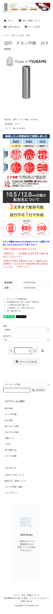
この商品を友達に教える (18, 305)
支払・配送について (29, 20)
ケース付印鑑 (11, 414)
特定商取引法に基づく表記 (16, 598)
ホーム (9, 20)
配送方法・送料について (15, 481)
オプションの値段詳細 (17, 299)
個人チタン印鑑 (18, 35)
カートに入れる (26, 361)
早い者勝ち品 (11, 450)
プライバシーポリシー (39, 598)
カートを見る (32, 27)
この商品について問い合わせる (20, 308)
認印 (28, 35)
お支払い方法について (14, 475)
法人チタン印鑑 (12, 432)
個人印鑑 (9, 408)
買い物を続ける (14, 311)
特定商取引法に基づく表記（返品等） (23, 302)
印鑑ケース (10, 438)
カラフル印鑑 (11, 456)
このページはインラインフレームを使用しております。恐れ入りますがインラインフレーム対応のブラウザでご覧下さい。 (26, 542)
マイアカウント (12, 493)
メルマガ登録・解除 (13, 487)
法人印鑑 (9, 420)
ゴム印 (8, 444)
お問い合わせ (12, 27)
